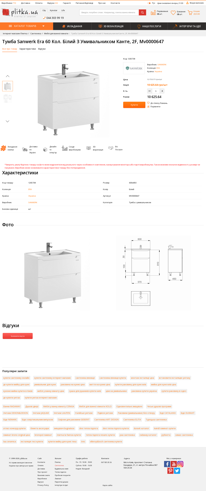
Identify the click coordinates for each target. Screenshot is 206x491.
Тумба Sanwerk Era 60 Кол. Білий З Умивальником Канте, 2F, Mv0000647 (104, 33)
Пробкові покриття (62, 475)
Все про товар (9, 48)
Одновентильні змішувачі (129, 406)
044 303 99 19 (55, 18)
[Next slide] (7, 120)
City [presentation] (44, 10)
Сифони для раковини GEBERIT (74, 419)
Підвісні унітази (105, 413)
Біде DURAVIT (187, 413)
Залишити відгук (18, 336)
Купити (134, 104)
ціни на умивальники (116, 391)
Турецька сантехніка (156, 419)
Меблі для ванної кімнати (56, 33)
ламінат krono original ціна (16, 434)
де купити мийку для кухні (16, 384)
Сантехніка (35, 33)
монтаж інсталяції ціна (142, 377)
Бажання (181, 11)
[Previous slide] (7, 77)
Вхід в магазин (197, 2)
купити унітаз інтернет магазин (41, 397)
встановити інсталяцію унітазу (174, 377)
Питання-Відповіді (84, 3)
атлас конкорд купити (14, 428)
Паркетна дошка (61, 482)
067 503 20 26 (106, 462)
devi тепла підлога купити (116, 428)
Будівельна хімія (61, 469)
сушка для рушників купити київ (85, 391)
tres (83, 441)
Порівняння (162, 11)
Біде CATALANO (168, 413)
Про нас (102, 3)
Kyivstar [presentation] (53, 10)
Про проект (42, 472)
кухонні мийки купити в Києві (17, 391)
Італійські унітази (84, 413)
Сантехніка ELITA (132, 419)
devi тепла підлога (88, 428)
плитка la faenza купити (69, 434)
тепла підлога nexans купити (100, 434)
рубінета (166, 434)
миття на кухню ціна (100, 384)
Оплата (38, 3)
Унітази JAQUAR (41, 413)
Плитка (57, 462)
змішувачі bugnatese (64, 428)
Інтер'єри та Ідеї (61, 485)
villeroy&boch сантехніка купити (106, 441)
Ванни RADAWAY (11, 406)
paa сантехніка (127, 434)
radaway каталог (148, 434)
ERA (158, 68)
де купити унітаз (11, 397)
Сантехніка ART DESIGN (106, 419)
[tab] (44, 10)
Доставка (25, 3)
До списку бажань (159, 103)
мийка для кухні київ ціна (163, 384)
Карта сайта (107, 485)
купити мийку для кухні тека (62, 441)
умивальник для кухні (45, 384)
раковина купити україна (144, 391)
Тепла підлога (60, 472)
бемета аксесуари (40, 428)
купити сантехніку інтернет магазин (52, 377)
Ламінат (58, 478)
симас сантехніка (184, 434)
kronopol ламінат (43, 434)
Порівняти (155, 106)
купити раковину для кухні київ (130, 384)
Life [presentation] (63, 10)
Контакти (115, 3)
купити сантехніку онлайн (16, 377)
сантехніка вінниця (85, 377)
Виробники (9, 3)
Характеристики (27, 48)
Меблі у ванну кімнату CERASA (58, 406)
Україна (158, 71)
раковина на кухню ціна (73, 384)
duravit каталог (141, 428)
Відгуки (52, 3)
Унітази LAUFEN (62, 413)
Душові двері (31, 406)
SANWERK (161, 64)
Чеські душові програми (159, 406)
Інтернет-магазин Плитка (15, 33)
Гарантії (67, 3)
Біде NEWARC (10, 419)
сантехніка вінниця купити (113, 377)
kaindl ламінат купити (165, 428)
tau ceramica (9, 441)
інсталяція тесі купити (32, 441)
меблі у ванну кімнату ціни (50, 391)
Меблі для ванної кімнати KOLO (95, 406)
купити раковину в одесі (174, 391)
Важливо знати (44, 475)
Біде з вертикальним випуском (37, 419)
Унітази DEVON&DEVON (15, 413)
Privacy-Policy (43, 485)
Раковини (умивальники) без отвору (136, 413)
